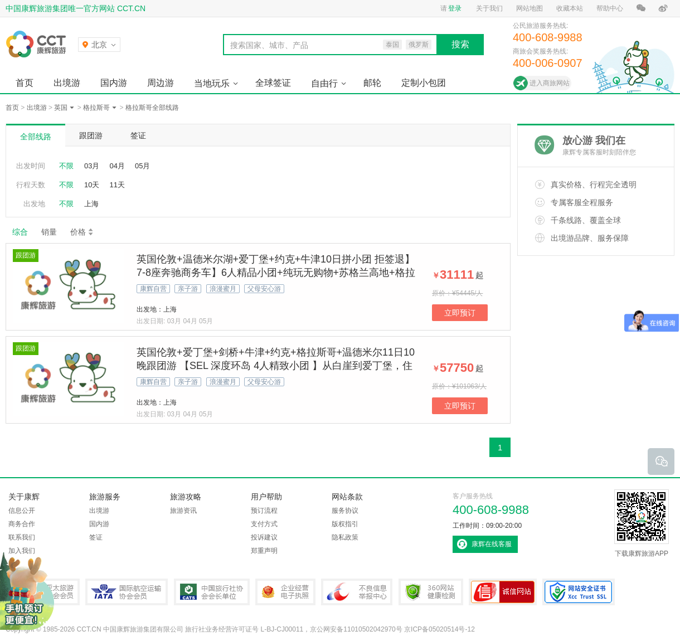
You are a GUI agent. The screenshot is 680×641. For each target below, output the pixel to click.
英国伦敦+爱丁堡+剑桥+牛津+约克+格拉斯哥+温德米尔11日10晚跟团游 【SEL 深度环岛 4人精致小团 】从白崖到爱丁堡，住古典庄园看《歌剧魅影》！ (276, 366)
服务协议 (345, 510)
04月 (116, 166)
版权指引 (345, 524)
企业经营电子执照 (285, 592)
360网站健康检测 (431, 592)
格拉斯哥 (96, 107)
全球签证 (273, 83)
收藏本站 (569, 8)
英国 (60, 107)
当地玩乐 (212, 83)
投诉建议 (264, 537)
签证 (138, 135)
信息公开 (21, 510)
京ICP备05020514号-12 (439, 629)
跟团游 (91, 135)
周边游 (160, 83)
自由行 (324, 83)
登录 (455, 8)
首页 (24, 83)
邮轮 (372, 83)
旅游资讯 (183, 510)
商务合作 (21, 524)
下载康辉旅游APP (641, 523)
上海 (91, 204)
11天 (116, 185)
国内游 (113, 83)
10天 (91, 185)
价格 (82, 231)
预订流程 (264, 510)
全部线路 (35, 136)
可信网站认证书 (503, 592)
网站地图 (529, 8)
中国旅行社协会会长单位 (212, 592)
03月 (91, 166)
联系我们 (21, 537)
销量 (49, 231)
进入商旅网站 (550, 83)
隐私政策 (345, 537)
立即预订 (459, 312)
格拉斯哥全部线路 (152, 107)
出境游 (67, 83)
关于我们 (489, 8)
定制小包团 (423, 83)
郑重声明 (264, 551)
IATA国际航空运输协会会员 (126, 592)
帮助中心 (609, 8)
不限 (66, 166)
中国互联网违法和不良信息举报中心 (356, 592)
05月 (142, 166)
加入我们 (21, 551)
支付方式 (264, 524)
